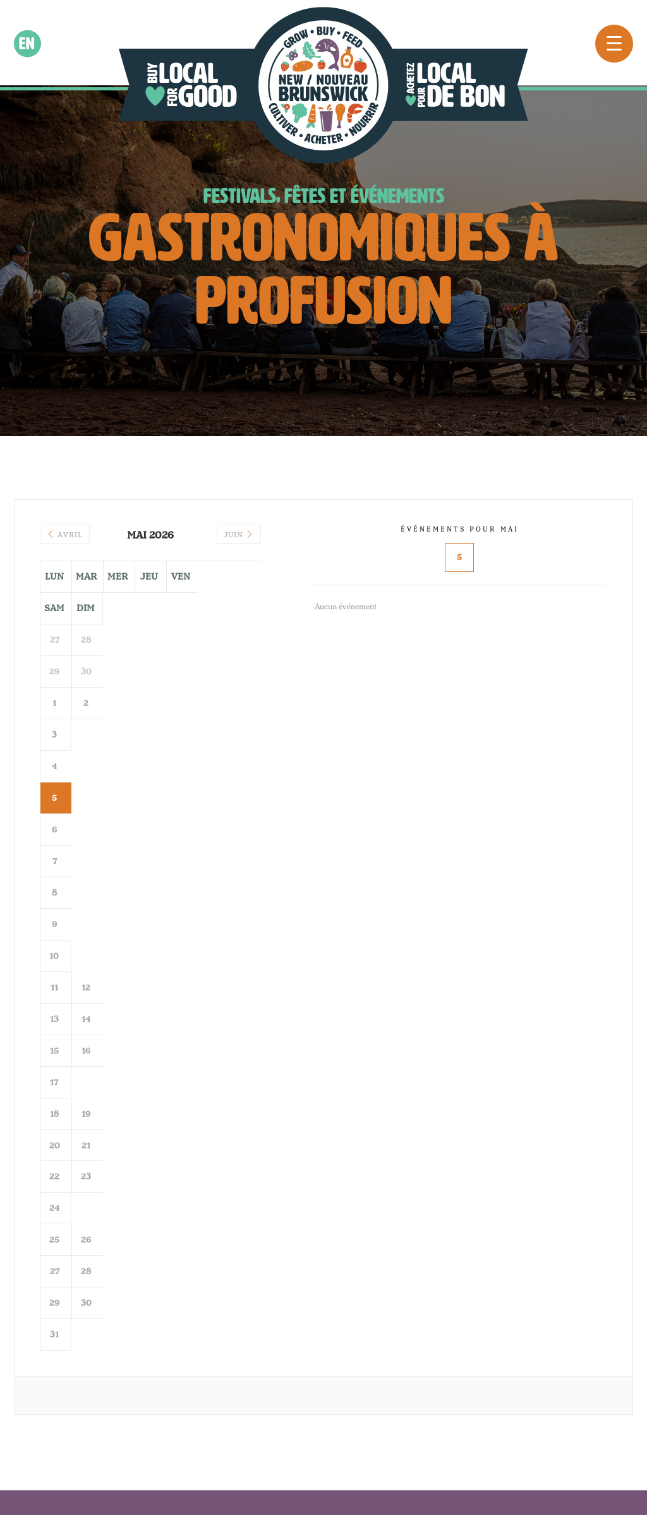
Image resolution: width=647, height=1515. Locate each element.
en (27, 43)
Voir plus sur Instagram (324, 1233)
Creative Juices (426, 1459)
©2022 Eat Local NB (232, 1459)
